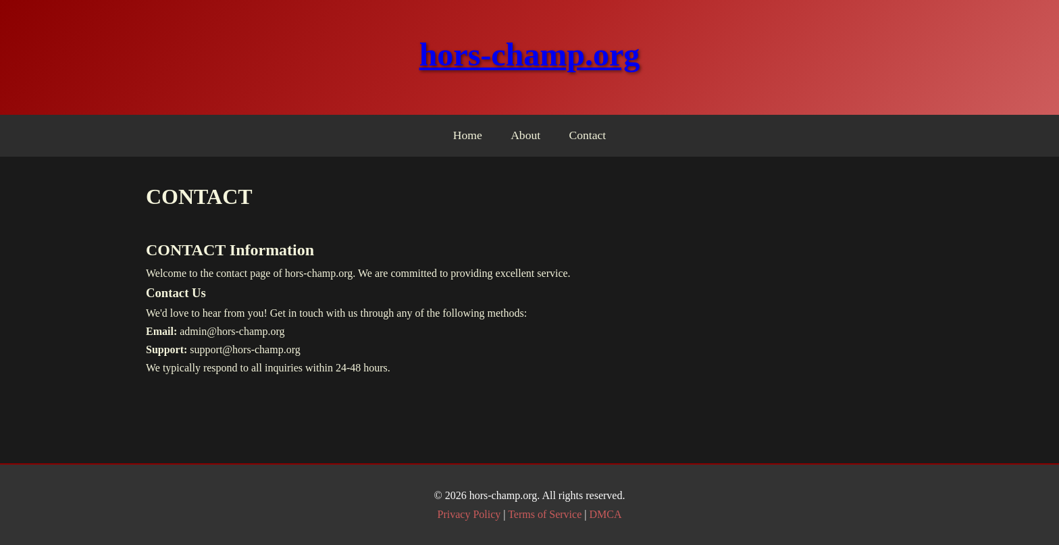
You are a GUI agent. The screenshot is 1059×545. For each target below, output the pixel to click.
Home (467, 135)
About (525, 135)
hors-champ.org (529, 54)
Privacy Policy (469, 514)
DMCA (605, 514)
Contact (587, 135)
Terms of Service (545, 514)
